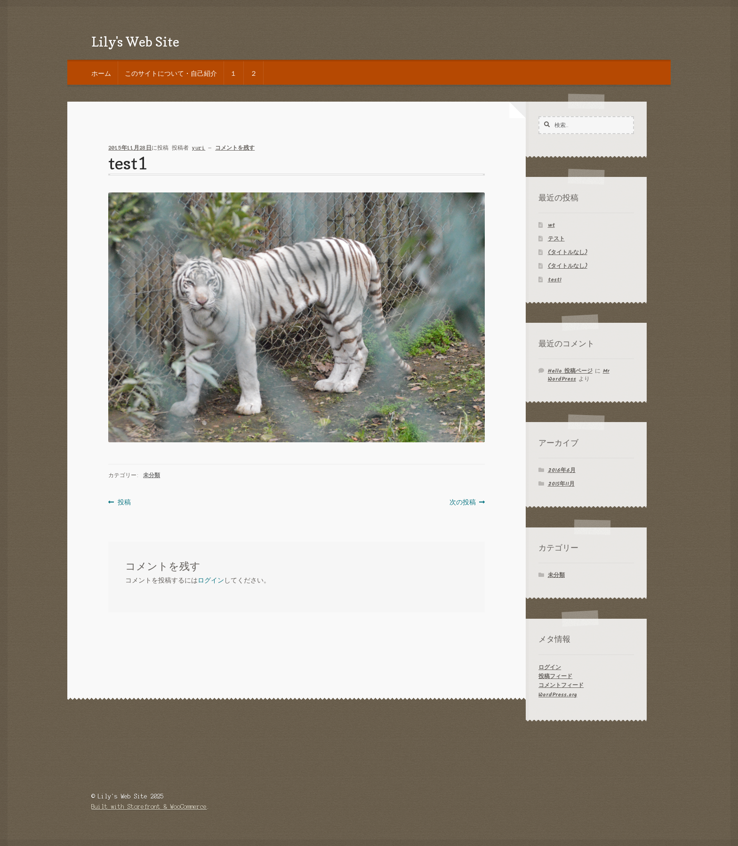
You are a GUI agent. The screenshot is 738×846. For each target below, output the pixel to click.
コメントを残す (235, 148)
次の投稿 (462, 502)
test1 (555, 279)
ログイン (211, 580)
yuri (198, 148)
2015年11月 (561, 483)
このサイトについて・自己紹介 (171, 73)
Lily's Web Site (135, 41)
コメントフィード (561, 685)
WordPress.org (557, 694)
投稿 (124, 502)
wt (551, 225)
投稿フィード (555, 676)
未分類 (151, 475)
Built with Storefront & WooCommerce (149, 807)
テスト (556, 238)
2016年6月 (562, 470)
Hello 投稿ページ (570, 371)
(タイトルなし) (567, 252)
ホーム (101, 73)
